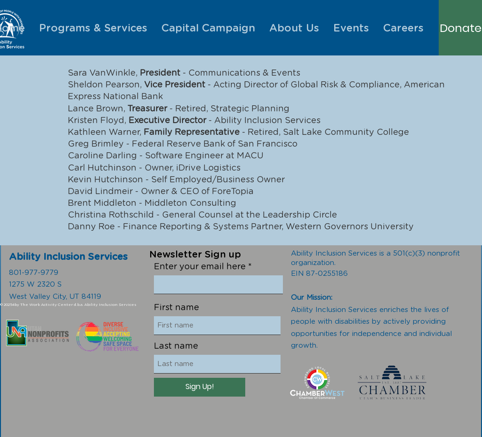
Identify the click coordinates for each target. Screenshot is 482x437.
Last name (176, 346)
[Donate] (461, 28)
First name (176, 308)
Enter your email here (200, 267)
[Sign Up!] (199, 387)
